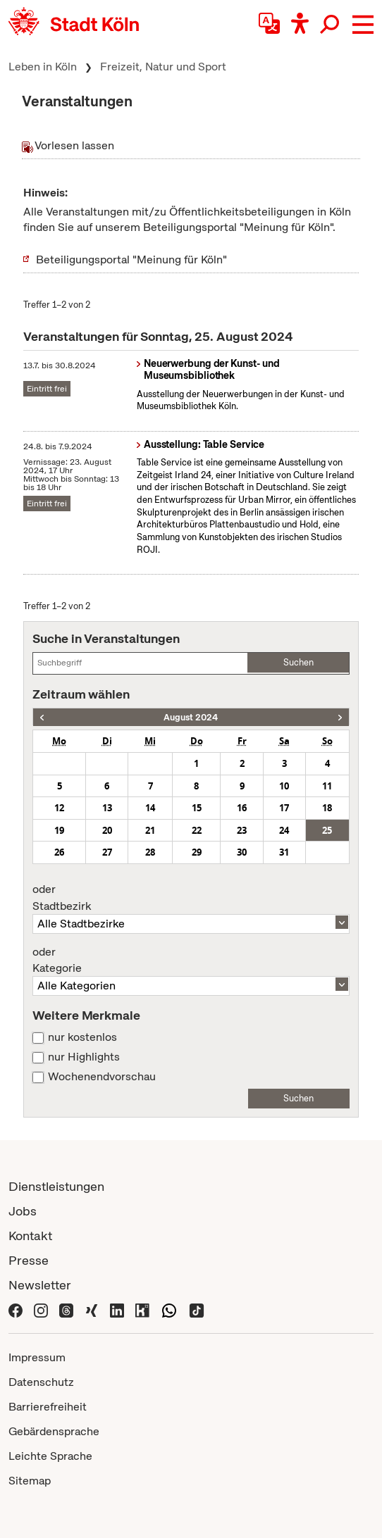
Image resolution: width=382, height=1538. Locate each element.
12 (59, 807)
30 (242, 852)
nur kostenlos (82, 1037)
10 (284, 786)
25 (327, 830)
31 (284, 852)
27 (107, 852)
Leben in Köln (42, 66)
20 (107, 830)
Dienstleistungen (56, 1186)
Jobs (22, 1211)
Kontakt (30, 1235)
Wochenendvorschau (102, 1076)
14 (150, 807)
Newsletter (39, 1285)
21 (150, 830)
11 (327, 786)
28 (150, 852)
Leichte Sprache (50, 1456)
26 (59, 852)
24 (284, 830)
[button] (363, 24)
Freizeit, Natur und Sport (163, 66)
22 (197, 830)
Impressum (37, 1357)
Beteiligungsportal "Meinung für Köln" (131, 259)
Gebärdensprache (53, 1431)
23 (242, 830)
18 (327, 807)
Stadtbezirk (190, 897)
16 (242, 807)
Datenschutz (41, 1382)
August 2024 (191, 717)
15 (197, 807)
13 (107, 807)
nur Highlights (84, 1057)
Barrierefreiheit (47, 1406)
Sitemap (29, 1480)
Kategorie (190, 960)
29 (197, 852)
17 (284, 807)
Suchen (298, 662)
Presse (28, 1260)
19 (59, 830)
